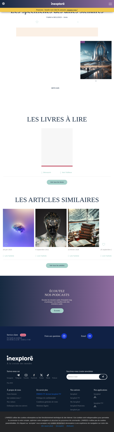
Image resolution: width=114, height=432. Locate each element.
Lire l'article (9, 256)
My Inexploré (75, 402)
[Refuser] (70, 426)
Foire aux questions (56, 336)
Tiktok (48, 376)
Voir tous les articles (57, 265)
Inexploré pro (75, 410)
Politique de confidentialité (46, 398)
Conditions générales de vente (47, 402)
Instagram (10, 378)
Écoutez (57, 311)
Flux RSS (10, 383)
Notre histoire (12, 394)
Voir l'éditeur (67, 172)
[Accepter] (60, 426)
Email (87, 336)
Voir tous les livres (57, 182)
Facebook (34, 376)
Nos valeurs (11, 402)
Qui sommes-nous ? (14, 398)
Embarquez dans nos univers (17, 406)
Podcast (54, 378)
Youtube (26, 376)
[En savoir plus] (47, 426)
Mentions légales (42, 406)
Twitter (41, 376)
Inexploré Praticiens (77, 406)
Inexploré (73, 394)
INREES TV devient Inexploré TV (48, 394)
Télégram (18, 376)
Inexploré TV (75, 398)
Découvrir (47, 172)
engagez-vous (72, 10)
